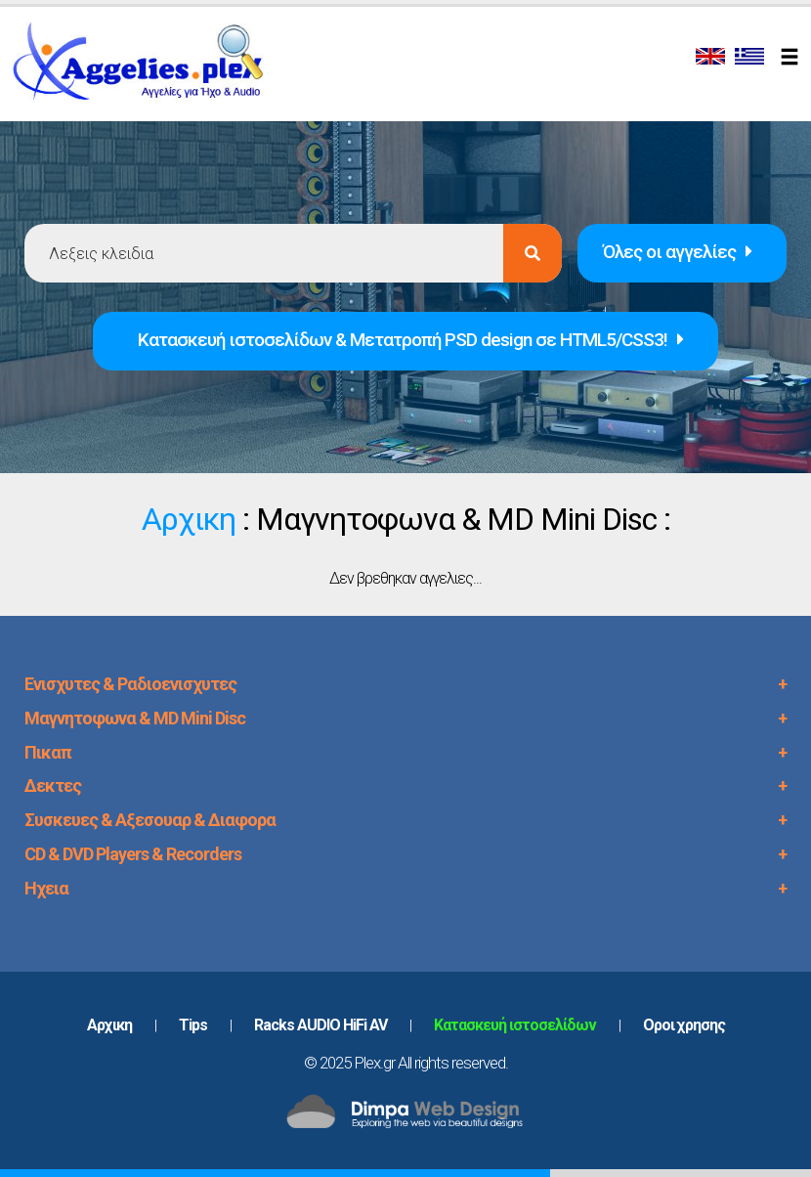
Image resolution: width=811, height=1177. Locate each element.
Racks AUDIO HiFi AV (320, 1025)
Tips (193, 1025)
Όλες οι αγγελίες (677, 251)
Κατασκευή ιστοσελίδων (515, 1025)
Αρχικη (188, 519)
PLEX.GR (149, 66)
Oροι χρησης (684, 1025)
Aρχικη (109, 1025)
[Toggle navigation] (792, 58)
